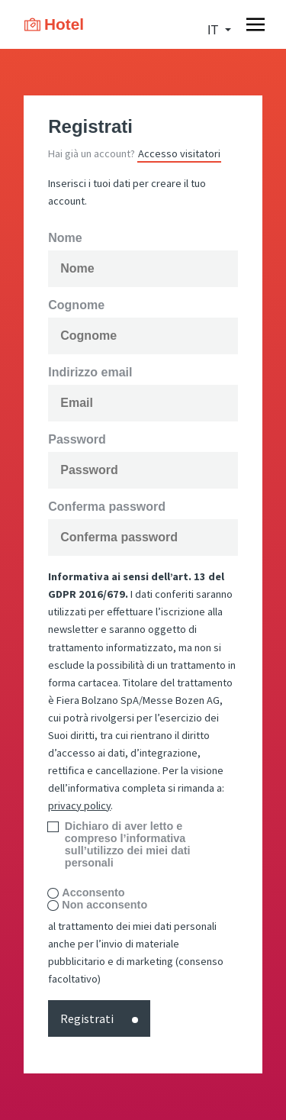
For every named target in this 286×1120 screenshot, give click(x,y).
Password (77, 440)
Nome (65, 238)
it (214, 30)
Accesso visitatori (179, 153)
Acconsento (93, 893)
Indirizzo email (90, 372)
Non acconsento (104, 905)
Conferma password (106, 507)
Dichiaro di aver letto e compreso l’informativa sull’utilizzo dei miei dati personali (128, 845)
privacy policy (79, 805)
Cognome (76, 305)
